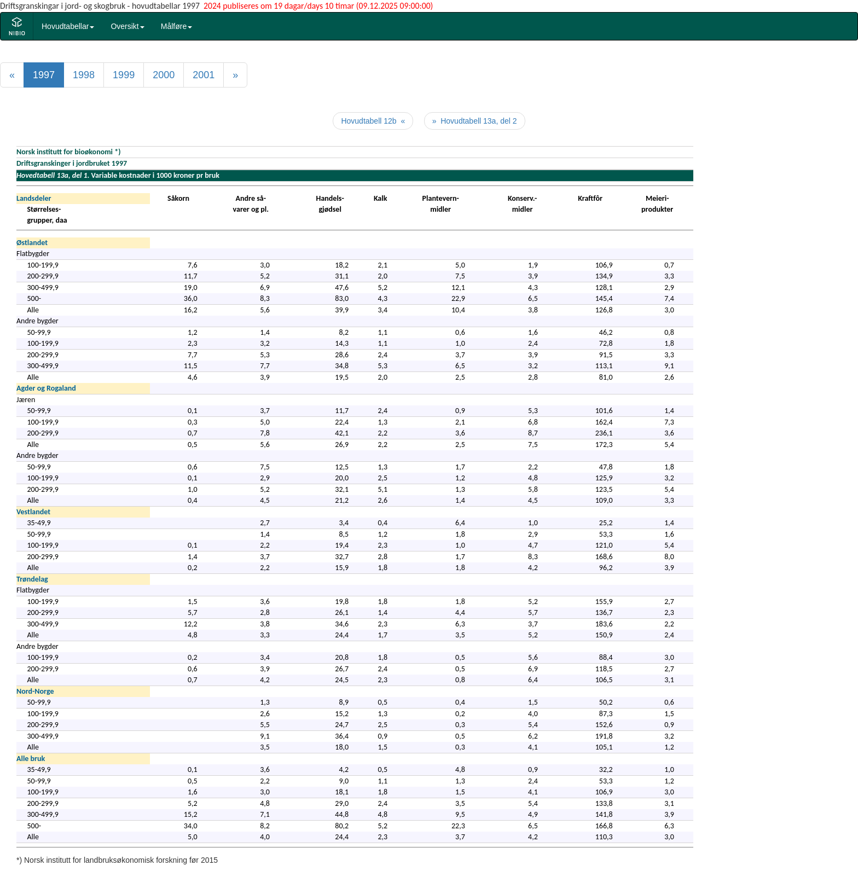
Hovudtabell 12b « (373, 121)
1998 (84, 74)
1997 (44, 74)
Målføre (176, 26)
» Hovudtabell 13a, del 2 (474, 121)
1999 (124, 74)
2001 (204, 74)
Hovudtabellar (68, 26)
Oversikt (127, 26)
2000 (164, 74)
